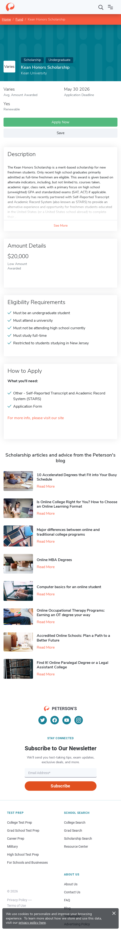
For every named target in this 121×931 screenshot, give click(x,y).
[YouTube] (66, 720)
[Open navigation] (110, 7)
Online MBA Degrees (54, 559)
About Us (70, 884)
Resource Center (76, 846)
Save (61, 133)
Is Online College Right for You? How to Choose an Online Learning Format (77, 504)
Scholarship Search (78, 838)
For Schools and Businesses (27, 862)
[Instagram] (78, 720)
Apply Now (60, 122)
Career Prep (15, 838)
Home (6, 19)
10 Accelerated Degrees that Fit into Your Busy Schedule (77, 477)
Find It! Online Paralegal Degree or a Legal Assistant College (72, 665)
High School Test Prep (23, 854)
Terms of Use (16, 905)
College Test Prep (19, 822)
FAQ (67, 900)
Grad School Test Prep (23, 830)
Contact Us (72, 892)
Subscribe (60, 785)
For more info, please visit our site (36, 418)
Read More (46, 486)
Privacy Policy (17, 900)
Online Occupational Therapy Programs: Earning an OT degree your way (71, 613)
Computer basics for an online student (69, 587)
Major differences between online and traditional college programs (68, 532)
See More (61, 225)
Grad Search (73, 830)
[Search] (101, 7)
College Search (74, 822)
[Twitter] (42, 720)
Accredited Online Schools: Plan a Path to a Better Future (73, 638)
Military (12, 846)
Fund (19, 19)
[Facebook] (54, 720)
